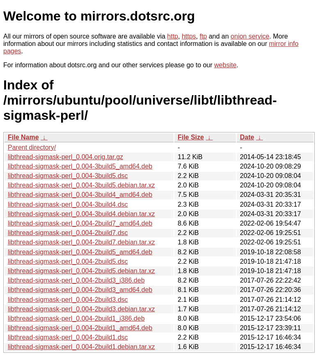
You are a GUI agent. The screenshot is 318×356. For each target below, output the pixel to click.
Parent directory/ (32, 147)
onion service (250, 36)
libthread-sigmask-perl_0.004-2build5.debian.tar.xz (81, 270)
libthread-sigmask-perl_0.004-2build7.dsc (68, 232)
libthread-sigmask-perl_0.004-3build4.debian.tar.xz (81, 213)
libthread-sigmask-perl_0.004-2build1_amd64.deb (80, 327)
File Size (191, 137)
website (225, 65)
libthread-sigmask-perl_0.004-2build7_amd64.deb (80, 223)
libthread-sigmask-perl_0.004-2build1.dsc (68, 337)
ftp (203, 36)
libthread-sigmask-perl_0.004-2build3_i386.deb (76, 280)
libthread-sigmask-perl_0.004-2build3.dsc (68, 299)
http (172, 36)
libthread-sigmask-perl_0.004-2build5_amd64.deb (80, 252)
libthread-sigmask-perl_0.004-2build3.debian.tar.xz (81, 309)
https (189, 36)
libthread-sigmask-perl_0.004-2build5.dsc (68, 261)
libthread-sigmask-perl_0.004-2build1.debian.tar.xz (81, 346)
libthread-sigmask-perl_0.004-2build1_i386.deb (76, 318)
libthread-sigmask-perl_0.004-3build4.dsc (68, 204)
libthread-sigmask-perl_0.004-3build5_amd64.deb (80, 166)
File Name (23, 137)
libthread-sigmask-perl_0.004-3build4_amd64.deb (80, 194)
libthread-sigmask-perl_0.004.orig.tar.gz (65, 156)
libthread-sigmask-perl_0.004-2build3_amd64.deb (80, 289)
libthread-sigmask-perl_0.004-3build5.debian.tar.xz (81, 185)
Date (247, 137)
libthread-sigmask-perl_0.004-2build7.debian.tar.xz (81, 242)
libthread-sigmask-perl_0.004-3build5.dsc (68, 175)
